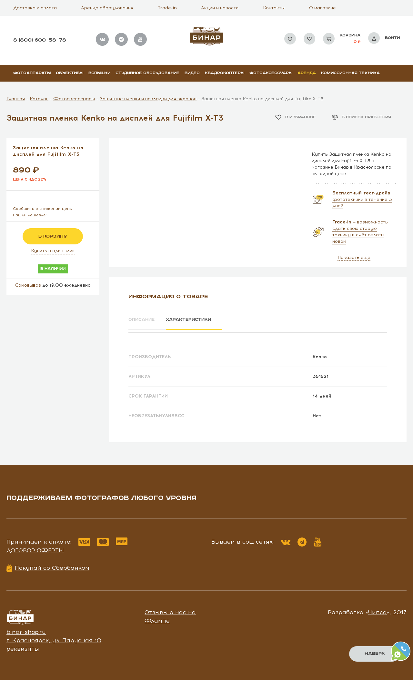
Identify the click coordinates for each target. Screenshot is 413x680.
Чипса (377, 610)
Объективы (69, 73)
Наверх (374, 653)
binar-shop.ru (26, 630)
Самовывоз (28, 285)
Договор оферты (35, 548)
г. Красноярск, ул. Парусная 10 (53, 638)
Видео (192, 73)
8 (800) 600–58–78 (39, 40)
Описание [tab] (142, 319)
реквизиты (22, 646)
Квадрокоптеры (224, 73)
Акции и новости (219, 8)
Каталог (39, 99)
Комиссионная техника (350, 73)
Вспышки (99, 73)
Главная (15, 99)
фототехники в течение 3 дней (362, 199)
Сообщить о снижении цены (43, 208)
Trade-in (167, 8)
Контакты (274, 8)
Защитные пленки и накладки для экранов (148, 99)
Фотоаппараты (32, 73)
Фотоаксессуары (270, 73)
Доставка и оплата (35, 8)
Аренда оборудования (107, 8)
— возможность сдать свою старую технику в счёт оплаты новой (360, 231)
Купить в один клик (53, 250)
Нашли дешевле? (30, 215)
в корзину (52, 236)
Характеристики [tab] (195, 319)
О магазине (322, 8)
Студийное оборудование (147, 73)
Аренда (306, 73)
